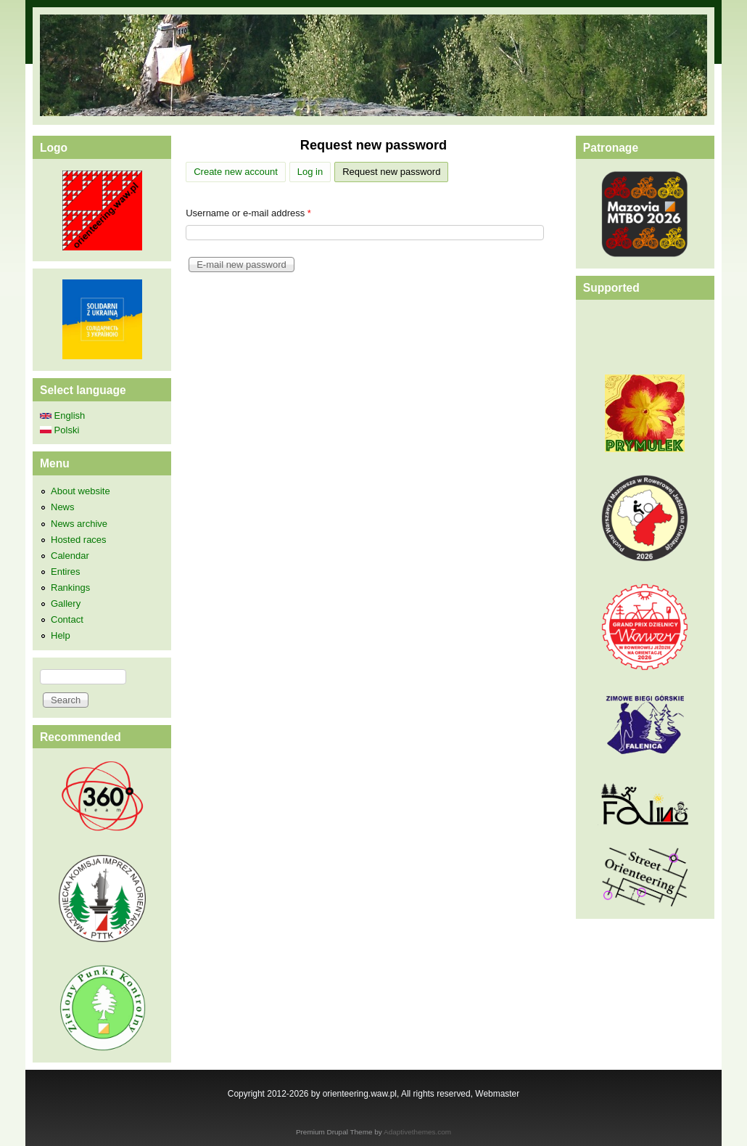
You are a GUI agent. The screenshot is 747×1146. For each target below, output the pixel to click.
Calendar (70, 555)
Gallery (66, 603)
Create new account (236, 171)
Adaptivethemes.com (417, 1132)
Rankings (70, 587)
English (62, 415)
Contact (67, 619)
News (63, 507)
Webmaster (497, 1094)
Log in (310, 171)
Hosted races (79, 539)
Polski (59, 430)
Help (60, 635)
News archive (79, 523)
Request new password (395, 170)
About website (80, 491)
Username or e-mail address (248, 213)
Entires (65, 571)
